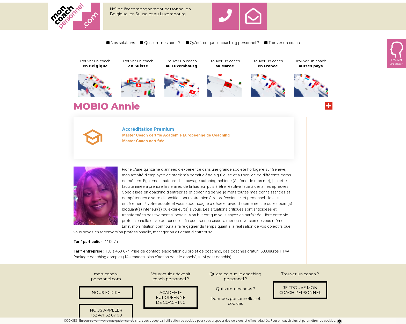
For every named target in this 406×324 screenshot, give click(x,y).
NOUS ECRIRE (106, 292)
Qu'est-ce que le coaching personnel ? (222, 42)
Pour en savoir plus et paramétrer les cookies (303, 320)
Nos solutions (120, 42)
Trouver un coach (282, 42)
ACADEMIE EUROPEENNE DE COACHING (170, 297)
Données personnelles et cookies (235, 301)
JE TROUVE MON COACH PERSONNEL (300, 290)
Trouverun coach (396, 53)
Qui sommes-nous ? (235, 288)
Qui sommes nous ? (160, 42)
